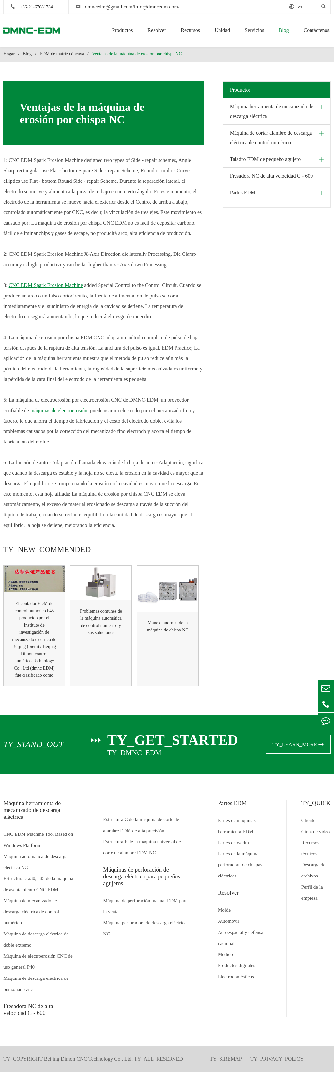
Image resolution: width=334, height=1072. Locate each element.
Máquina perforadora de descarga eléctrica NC (144, 928)
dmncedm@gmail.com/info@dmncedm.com (131, 6)
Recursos (190, 30)
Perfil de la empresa (312, 892)
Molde (224, 910)
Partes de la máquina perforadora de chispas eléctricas (240, 864)
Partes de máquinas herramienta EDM (237, 826)
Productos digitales (236, 965)
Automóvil (228, 921)
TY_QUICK (316, 803)
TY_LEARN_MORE (298, 744)
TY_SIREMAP (226, 1059)
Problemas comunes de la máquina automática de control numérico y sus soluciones (101, 622)
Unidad (222, 30)
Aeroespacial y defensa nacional (240, 938)
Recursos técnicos (310, 848)
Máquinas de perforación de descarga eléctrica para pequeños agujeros (141, 876)
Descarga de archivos (313, 870)
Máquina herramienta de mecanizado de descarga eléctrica (271, 111)
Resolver (156, 30)
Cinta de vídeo (315, 831)
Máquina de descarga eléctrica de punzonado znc (35, 984)
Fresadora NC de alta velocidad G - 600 (271, 176)
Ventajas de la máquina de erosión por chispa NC (137, 53)
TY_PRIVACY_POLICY (277, 1059)
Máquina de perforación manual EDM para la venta (145, 906)
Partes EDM (243, 192)
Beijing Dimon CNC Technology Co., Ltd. (88, 1059)
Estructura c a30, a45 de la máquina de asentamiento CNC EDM (38, 884)
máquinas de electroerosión (58, 410)
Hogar (9, 53)
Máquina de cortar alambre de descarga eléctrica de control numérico (271, 137)
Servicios (254, 30)
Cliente (308, 820)
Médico (225, 954)
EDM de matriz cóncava (61, 53)
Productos (122, 30)
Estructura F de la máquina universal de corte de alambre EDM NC (142, 847)
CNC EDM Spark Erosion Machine (46, 285)
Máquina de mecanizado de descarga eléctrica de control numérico (31, 911)
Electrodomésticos (236, 976)
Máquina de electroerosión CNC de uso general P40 (37, 961)
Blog (284, 30)
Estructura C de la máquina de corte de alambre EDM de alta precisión (141, 825)
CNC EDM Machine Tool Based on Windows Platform (38, 840)
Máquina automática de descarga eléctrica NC (35, 862)
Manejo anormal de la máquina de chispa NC (167, 626)
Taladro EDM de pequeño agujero (265, 159)
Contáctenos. (317, 30)
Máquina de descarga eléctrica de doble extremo (35, 939)
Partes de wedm (233, 842)
